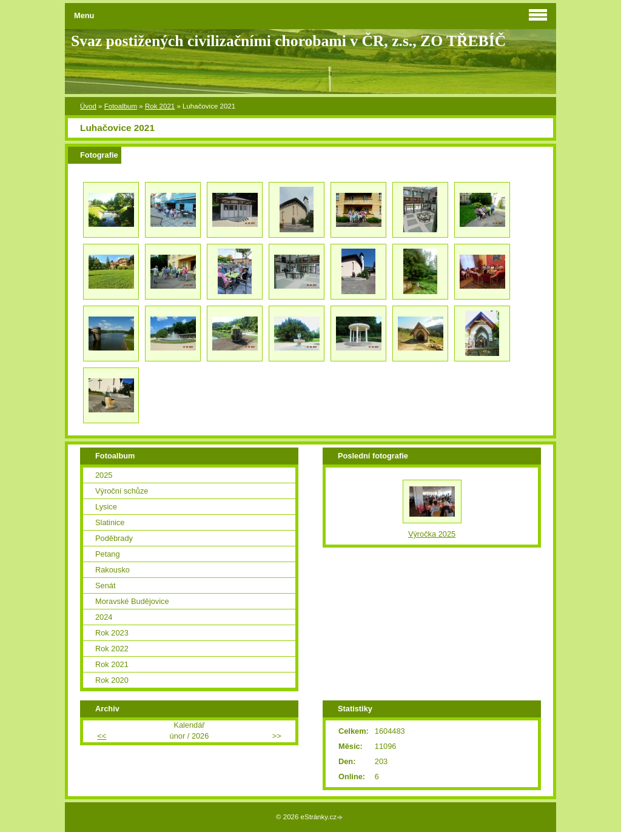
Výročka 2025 (431, 533)
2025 (103, 475)
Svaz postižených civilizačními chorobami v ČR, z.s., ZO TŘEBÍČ (288, 41)
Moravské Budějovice (132, 601)
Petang (107, 554)
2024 (103, 617)
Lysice (106, 506)
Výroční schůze (122, 490)
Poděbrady (114, 538)
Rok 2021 (160, 106)
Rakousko (112, 569)
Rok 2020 (112, 680)
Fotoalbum (120, 106)
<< (101, 735)
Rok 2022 (112, 648)
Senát (105, 585)
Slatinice (109, 522)
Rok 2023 (112, 632)
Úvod (88, 106)
